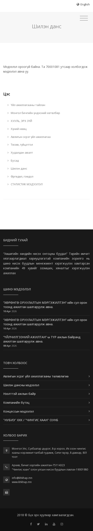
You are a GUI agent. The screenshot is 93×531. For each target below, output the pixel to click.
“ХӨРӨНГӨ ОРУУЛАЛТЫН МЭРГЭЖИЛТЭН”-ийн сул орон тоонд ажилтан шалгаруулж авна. (45, 305)
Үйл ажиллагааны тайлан (26, 105)
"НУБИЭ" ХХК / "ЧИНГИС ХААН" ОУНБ (30, 420)
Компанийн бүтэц (16, 402)
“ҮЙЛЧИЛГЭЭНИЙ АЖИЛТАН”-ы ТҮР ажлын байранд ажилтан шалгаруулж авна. (42, 339)
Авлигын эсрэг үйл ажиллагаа (29, 137)
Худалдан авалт (20, 152)
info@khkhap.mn (22, 478)
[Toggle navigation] (84, 18)
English (85, 4)
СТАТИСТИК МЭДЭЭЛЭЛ (25, 184)
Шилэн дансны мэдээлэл (21, 385)
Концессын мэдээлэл (18, 411)
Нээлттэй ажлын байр (19, 394)
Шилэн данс (17, 168)
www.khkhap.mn (22, 482)
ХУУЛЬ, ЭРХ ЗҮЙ (20, 121)
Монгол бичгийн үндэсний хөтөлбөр (34, 113)
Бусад (13, 160)
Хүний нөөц (17, 129)
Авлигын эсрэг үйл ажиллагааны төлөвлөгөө (35, 376)
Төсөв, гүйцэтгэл (20, 144)
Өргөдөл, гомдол (20, 176)
